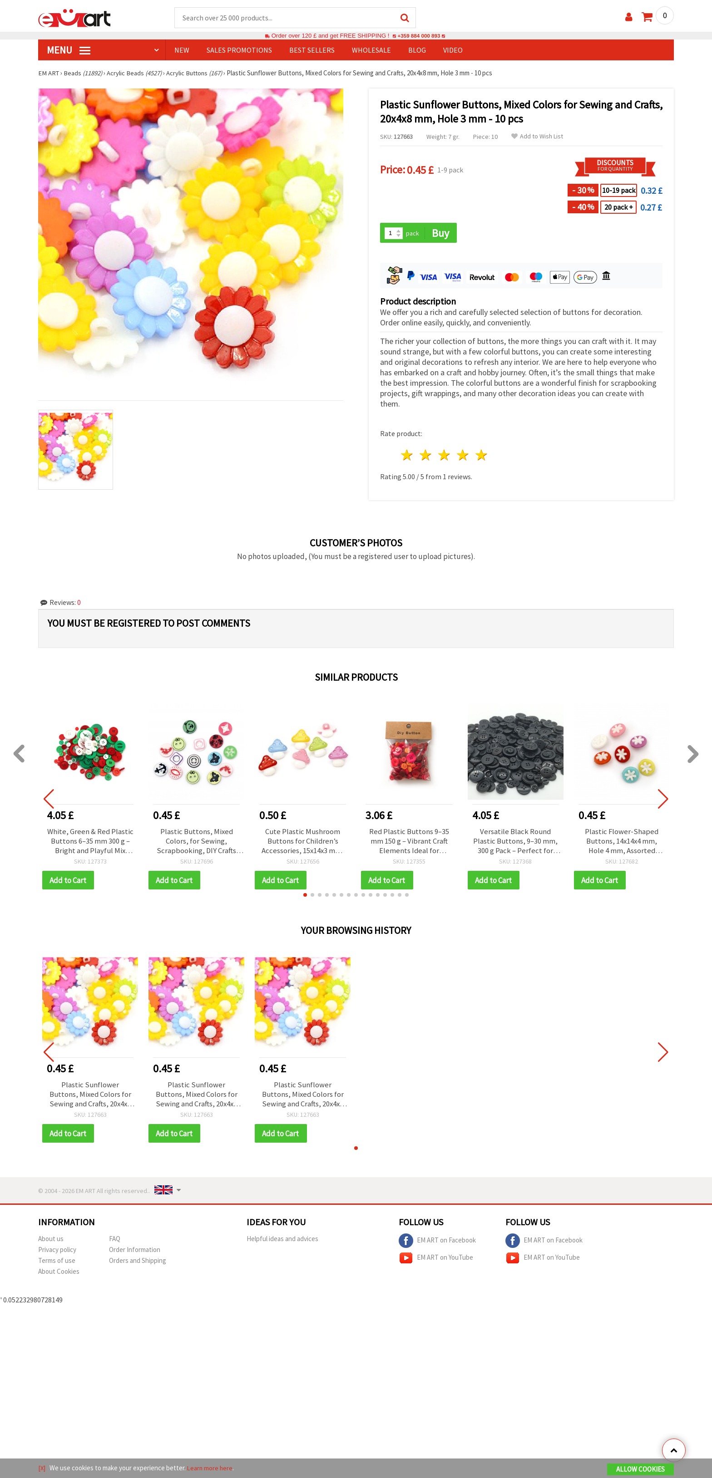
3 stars (444, 456)
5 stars (481, 456)
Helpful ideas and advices (282, 1243)
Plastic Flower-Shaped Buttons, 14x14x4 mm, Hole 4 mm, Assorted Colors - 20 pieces (621, 843)
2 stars (426, 456)
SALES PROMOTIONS (239, 50)
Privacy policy (57, 1254)
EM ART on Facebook (437, 1245)
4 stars (463, 456)
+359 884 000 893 (419, 36)
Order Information (134, 1254)
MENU (68, 50)
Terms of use (56, 1265)
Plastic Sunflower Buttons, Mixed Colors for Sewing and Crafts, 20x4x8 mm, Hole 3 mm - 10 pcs (90, 1098)
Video (453, 50)
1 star (407, 456)
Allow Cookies (640, 1469)
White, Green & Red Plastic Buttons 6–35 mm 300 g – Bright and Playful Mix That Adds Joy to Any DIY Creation (90, 843)
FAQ (114, 1243)
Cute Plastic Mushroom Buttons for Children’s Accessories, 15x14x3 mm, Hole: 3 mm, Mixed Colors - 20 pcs (303, 843)
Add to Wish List (537, 136)
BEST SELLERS (312, 50)
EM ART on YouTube (436, 1262)
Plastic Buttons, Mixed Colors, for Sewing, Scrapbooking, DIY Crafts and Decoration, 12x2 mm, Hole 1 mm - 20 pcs (196, 843)
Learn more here (211, 1468)
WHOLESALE (371, 50)
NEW (181, 50)
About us (51, 1243)
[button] (305, 897)
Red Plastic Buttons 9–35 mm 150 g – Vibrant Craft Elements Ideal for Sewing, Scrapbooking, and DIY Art (409, 843)
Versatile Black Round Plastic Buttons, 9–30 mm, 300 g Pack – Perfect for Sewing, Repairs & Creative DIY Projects (515, 843)
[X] (42, 1468)
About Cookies (58, 1276)
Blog (417, 50)
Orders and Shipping (137, 1265)
